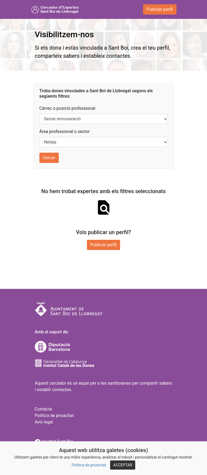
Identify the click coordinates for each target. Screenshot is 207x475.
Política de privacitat (89, 465)
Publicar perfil (160, 9)
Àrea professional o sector (64, 131)
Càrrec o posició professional (67, 108)
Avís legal (44, 422)
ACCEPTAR (122, 465)
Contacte (43, 409)
